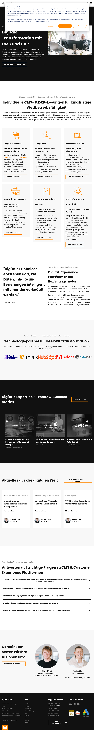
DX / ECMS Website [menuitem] (7, 708)
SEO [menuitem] (26, 713)
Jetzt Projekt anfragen (12, 64)
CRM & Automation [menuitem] (7, 711)
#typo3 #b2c (40, 445)
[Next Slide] (87, 421)
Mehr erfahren (11, 232)
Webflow (23, 157)
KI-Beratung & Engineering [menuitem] (9, 720)
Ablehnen (79, 26)
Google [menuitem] (27, 715)
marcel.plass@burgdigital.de (48, 675)
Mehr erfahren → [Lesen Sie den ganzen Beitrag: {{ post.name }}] (10, 511)
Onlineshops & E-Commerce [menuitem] (10, 713)
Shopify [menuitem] (27, 720)
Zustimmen (65, 26)
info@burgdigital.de (54, 705)
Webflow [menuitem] (27, 723)
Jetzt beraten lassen (13, 177)
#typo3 (14, 496)
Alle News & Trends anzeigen (76, 480)
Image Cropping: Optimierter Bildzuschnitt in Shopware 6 (15, 504)
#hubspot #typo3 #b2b (13, 448)
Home (2, 10)
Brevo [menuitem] (26, 718)
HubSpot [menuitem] (27, 704)
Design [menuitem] (4, 706)
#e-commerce (23, 496)
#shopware (7, 496)
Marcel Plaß (15, 519)
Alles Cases (77, 399)
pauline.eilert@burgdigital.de (79, 677)
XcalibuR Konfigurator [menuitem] (31, 711)
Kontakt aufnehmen (56, 722)
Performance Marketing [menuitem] (9, 704)
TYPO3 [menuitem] (27, 706)
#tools (67, 496)
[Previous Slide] (7, 421)
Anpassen (50, 26)
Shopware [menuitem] (28, 708)
